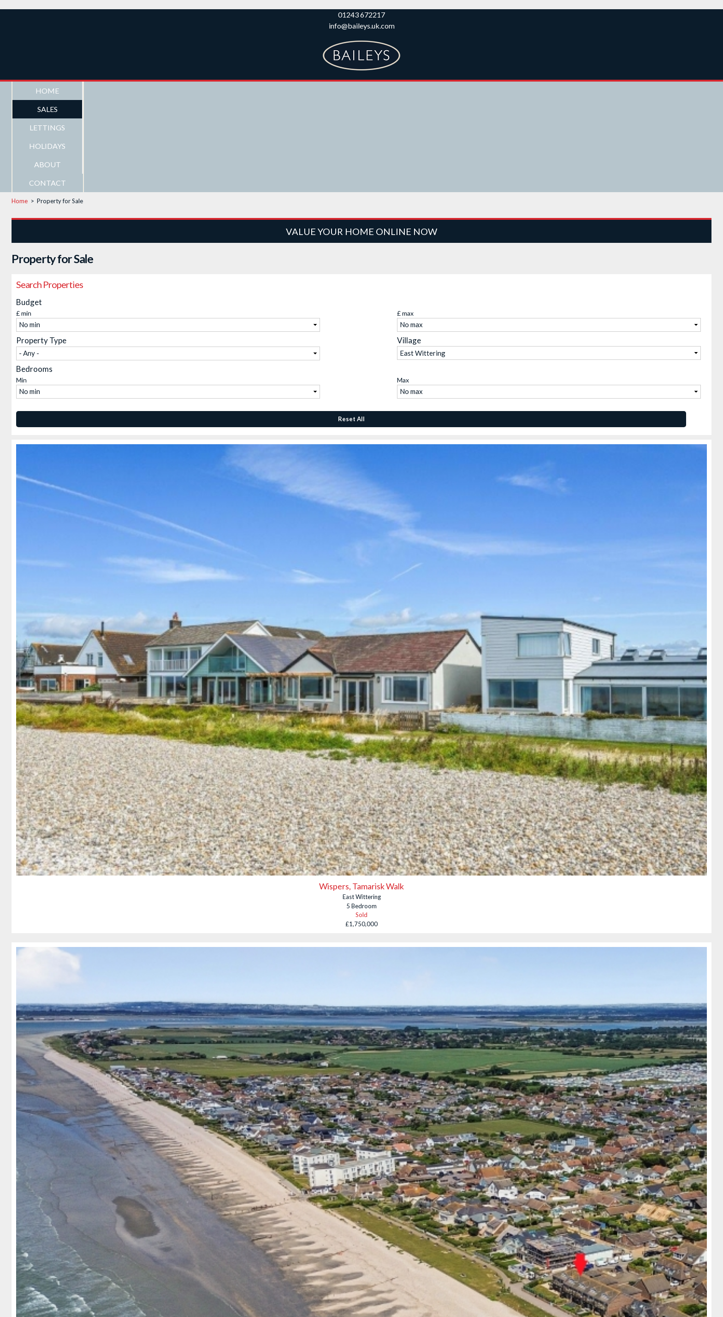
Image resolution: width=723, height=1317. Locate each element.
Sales (118, 90)
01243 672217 (361, 14)
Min (21, 288)
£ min (23, 221)
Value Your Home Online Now (361, 139)
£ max (405, 221)
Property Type (41, 248)
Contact (400, 90)
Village (409, 248)
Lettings (188, 90)
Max (403, 288)
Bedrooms (34, 277)
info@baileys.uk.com (362, 25)
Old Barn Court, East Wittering (361, 1297)
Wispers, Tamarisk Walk (361, 794)
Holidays (259, 90)
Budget (29, 210)
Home (47, 90)
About (329, 90)
